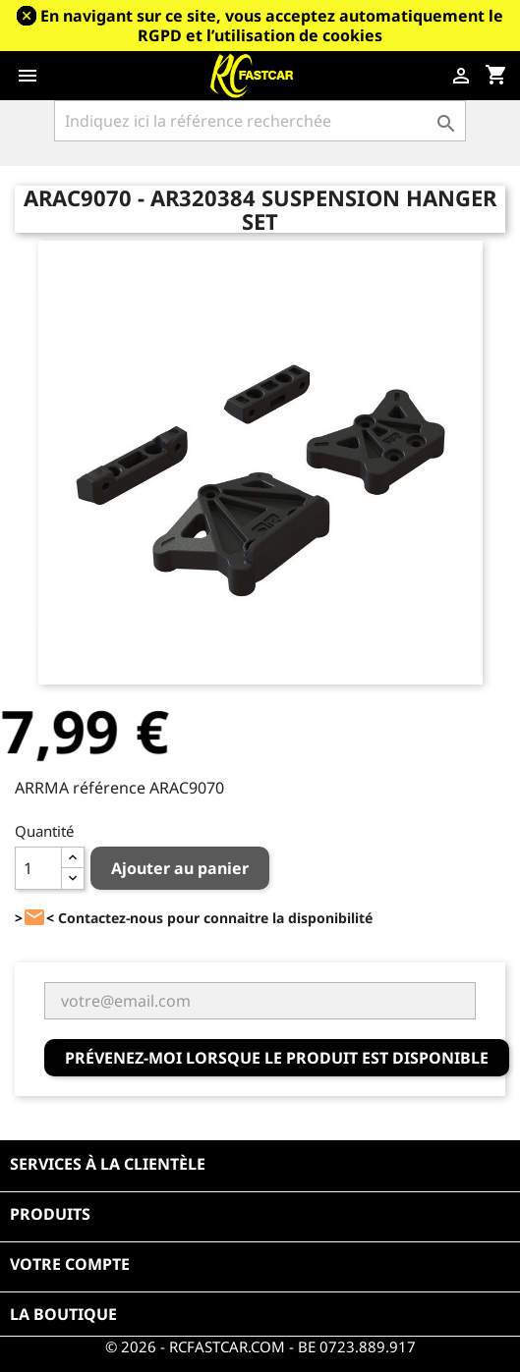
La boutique (63, 1314)
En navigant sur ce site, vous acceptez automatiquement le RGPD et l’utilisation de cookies (271, 25)
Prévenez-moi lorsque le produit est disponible (277, 1058)
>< (34, 917)
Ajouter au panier (180, 868)
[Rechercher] (260, 120)
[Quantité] (38, 868)
